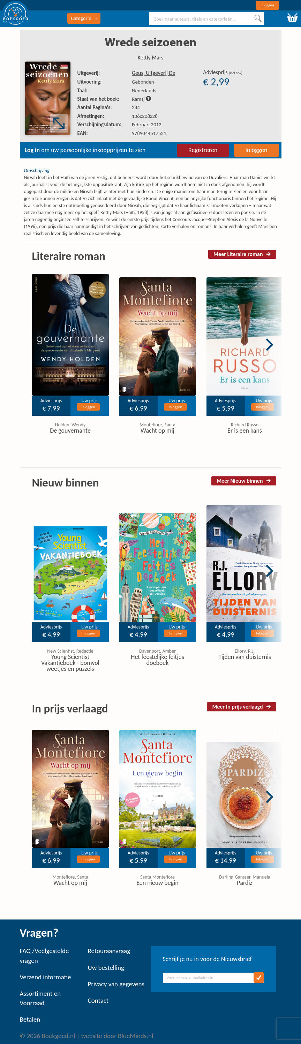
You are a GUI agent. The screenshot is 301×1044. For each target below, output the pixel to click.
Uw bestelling (106, 968)
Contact (98, 1000)
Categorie (84, 18)
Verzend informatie (45, 977)
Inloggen (267, 5)
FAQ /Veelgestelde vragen (44, 955)
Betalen (30, 1019)
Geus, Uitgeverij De (153, 73)
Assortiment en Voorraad (40, 998)
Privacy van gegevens (116, 984)
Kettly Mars (150, 57)
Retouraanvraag (109, 951)
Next (269, 344)
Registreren (202, 150)
